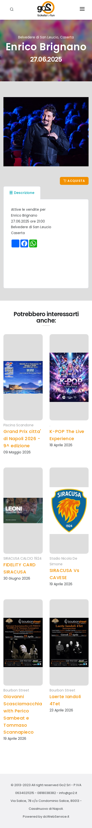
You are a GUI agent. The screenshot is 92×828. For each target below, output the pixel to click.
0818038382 (46, 793)
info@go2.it (68, 793)
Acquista (74, 181)
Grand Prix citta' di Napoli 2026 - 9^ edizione (22, 438)
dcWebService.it (56, 816)
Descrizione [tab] (22, 192)
